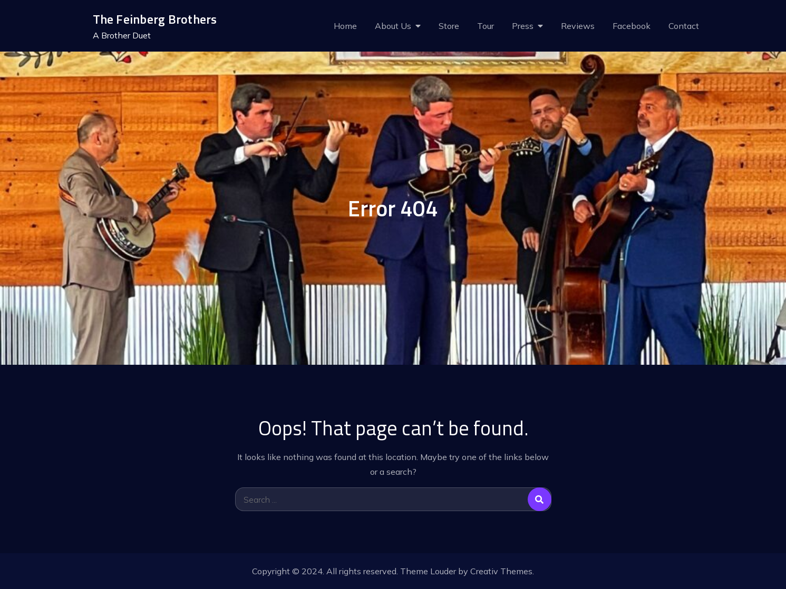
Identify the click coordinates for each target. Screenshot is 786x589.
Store (449, 26)
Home (345, 26)
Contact (683, 26)
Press (522, 26)
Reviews (578, 26)
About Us (393, 26)
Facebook (632, 26)
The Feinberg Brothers (155, 18)
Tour (485, 26)
